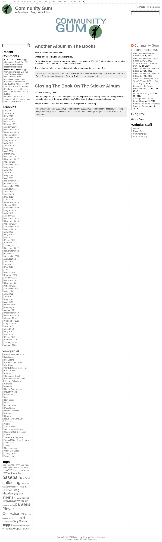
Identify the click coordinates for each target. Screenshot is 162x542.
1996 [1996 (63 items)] (4, 465)
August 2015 (10, 210)
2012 (62, 73)
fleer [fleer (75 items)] (17, 487)
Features (8, 386)
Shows (7, 424)
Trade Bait (9, 443)
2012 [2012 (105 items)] (17, 470)
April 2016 (8, 199)
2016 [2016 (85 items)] (28, 470)
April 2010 (8, 334)
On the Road (10, 405)
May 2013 (8, 234)
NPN (6, 402)
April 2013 (8, 237)
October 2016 (10, 183)
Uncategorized (10, 448)
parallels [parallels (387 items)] (22, 504)
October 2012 (10, 253)
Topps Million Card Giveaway (17, 440)
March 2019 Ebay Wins (143, 93)
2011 (58, 109)
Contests (8, 384)
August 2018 (10, 140)
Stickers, (69, 76)
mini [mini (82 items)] (26, 501)
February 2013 (10, 243)
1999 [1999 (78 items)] (13, 465)
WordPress (81, 539)
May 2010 (8, 331)
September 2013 (11, 226)
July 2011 (8, 294)
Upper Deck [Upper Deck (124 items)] (22, 528)
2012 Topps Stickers (74, 73)
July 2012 (8, 261)
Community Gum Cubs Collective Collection (13, 379)
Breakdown (9, 360)
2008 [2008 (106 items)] (20, 467)
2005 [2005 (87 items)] (9, 467)
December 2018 (11, 129)
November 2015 (11, 202)
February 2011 (10, 307)
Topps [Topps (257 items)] (7, 525)
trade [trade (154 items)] (11, 528)
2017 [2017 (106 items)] (5, 473)
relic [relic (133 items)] (23, 514)
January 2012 (10, 278)
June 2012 (9, 264)
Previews (8, 413)
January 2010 (10, 342)
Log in (136, 128)
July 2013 (8, 232)
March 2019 (9, 121)
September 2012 (11, 256)
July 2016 (8, 191)
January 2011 (10, 310)
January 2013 (10, 245)
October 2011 (10, 286)
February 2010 (10, 340)
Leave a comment (90, 76)
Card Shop (9, 365)
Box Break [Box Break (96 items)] (25, 478)
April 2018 (8, 151)
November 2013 (11, 221)
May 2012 (8, 267)
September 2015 (11, 207)
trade (52, 76)
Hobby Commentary (13, 389)
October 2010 (10, 318)
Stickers (8, 434)
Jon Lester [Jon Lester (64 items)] (18, 498)
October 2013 (10, 224)
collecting (97, 73)
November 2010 (11, 315)
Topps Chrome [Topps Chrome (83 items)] (18, 525)
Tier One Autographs (13, 437)
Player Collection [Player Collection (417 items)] (11, 511)
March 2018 (9, 154)
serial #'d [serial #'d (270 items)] (18, 518)
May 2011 (8, 299)
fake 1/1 (54, 111)
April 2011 (8, 302)
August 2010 (10, 323)
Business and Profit (13, 362)
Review (7, 416)
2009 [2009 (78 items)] (25, 468)
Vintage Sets (10, 453)
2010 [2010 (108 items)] (5, 470)
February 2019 (10, 124)
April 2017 (8, 178)
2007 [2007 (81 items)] (14, 468)
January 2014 (10, 216)
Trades (7, 445)
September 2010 (11, 321)
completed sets (110, 73)
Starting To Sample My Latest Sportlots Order (146, 105)
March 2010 (9, 337)
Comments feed (140, 134)
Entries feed (138, 131)
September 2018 (11, 137)
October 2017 (10, 162)
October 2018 (10, 135)
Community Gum (33, 8)
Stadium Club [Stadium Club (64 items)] (7, 522)
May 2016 (8, 197)
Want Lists (9, 456)
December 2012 (11, 248)
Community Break (12, 376)
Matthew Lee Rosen (13, 96)
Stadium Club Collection (15, 432)
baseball (88, 73)
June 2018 (9, 146)
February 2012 (10, 275)
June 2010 (9, 329)
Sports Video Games (13, 429)
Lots (6, 397)
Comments (155, 7)
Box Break (9, 357)
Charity (7, 373)
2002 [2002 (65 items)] (22, 465)
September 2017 (11, 164)
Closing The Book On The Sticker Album (77, 86)
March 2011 (9, 304)
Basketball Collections (14, 354)
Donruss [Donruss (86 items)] (11, 487)
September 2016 (11, 186)
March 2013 (9, 240)
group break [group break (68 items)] (18, 494)
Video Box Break (11, 451)
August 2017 (10, 167)
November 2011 (11, 283)
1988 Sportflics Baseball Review (16, 85)
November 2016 (11, 181)
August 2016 (10, 189)
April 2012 (8, 269)
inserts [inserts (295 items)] (7, 497)
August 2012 (10, 259)
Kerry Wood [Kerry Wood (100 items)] (18, 501)
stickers (121, 73)
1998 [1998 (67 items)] (9, 465)
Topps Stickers (42, 76)
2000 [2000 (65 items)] (18, 465)
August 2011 (10, 291)
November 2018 (11, 132)
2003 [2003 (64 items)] (27, 465)
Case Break (9, 370)
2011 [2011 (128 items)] (11, 470)
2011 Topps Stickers (70, 109)
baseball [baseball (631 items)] (11, 477)
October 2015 (10, 205)
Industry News (10, 392)
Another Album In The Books (65, 46)
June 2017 (9, 172)
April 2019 (8, 119)
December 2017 (11, 156)
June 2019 (9, 113)
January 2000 (10, 345)
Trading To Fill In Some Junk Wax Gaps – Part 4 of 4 (17, 100)
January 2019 (10, 127)
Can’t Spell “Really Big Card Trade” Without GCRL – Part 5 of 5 (146, 81)
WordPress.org (140, 136)
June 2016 (9, 194)
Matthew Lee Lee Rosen (15, 89)
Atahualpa (92, 539)
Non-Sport (8, 400)
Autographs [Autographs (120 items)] (14, 473)
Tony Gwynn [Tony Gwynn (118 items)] (20, 521)
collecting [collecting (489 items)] (11, 482)
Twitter (90, 111)
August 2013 (10, 229)
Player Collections (12, 411)
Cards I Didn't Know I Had (16, 368)
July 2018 (8, 143)
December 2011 (11, 280)
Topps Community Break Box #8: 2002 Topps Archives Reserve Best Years (16, 63)
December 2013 (11, 218)
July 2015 (8, 213)
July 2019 (8, 111)
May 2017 (8, 175)
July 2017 (8, 170)
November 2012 (11, 251)
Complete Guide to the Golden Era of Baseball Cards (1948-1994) (14, 81)
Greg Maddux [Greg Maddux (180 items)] (10, 491)
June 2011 (9, 296)
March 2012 (9, 272)
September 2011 (11, 288)
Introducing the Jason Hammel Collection (143, 87)
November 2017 (11, 159)
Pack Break (9, 408)
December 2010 (11, 313)
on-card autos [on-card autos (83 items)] (8, 505)
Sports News (10, 426)
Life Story (8, 394)
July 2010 (8, 326)
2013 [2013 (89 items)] (22, 470)
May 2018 (8, 148)
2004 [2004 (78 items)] (4, 468)
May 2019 (8, 116)
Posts (142, 7)
